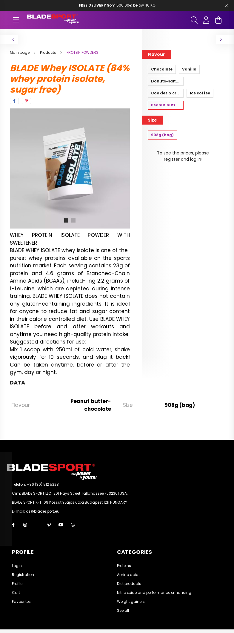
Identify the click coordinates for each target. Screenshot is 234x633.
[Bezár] (226, 5)
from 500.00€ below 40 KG (117, 5)
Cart (16, 593)
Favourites (21, 602)
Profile (17, 584)
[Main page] (20, 52)
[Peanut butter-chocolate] (166, 105)
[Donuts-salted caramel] (166, 81)
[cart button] (218, 20)
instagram (25, 525)
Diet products (129, 584)
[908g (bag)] (162, 135)
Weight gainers (131, 602)
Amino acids (129, 575)
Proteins (124, 566)
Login (17, 566)
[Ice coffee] (200, 93)
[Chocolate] (162, 69)
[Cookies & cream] (166, 93)
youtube (61, 525)
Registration (23, 575)
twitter (37, 525)
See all (123, 611)
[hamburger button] (16, 20)
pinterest (49, 525)
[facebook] (14, 101)
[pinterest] (26, 101)
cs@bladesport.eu (42, 511)
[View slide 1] (66, 220)
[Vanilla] (189, 69)
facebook (13, 525)
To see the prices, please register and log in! (183, 156)
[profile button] (206, 20)
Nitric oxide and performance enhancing (154, 593)
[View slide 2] (73, 220)
